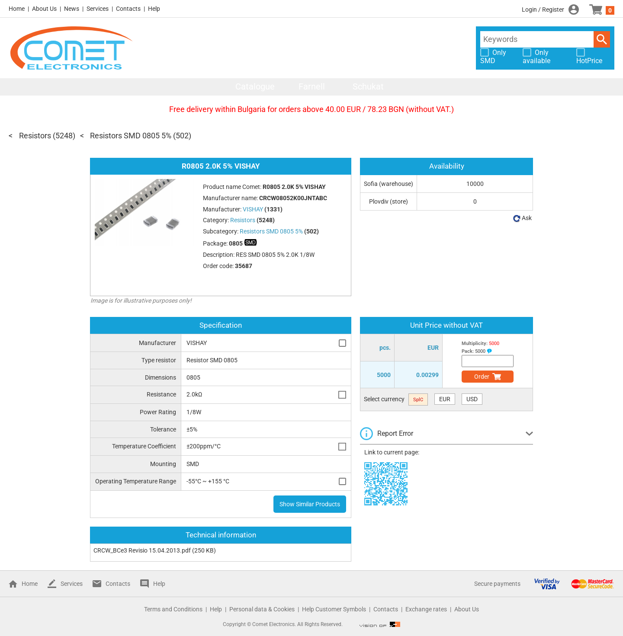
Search (602, 39)
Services (98, 8)
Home (17, 8)
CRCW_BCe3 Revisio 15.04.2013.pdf (142, 550)
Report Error (395, 433)
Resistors (35, 135)
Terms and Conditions (173, 609)
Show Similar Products (309, 504)
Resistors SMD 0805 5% (130, 135)
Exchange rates (426, 609)
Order (481, 376)
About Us (44, 8)
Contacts (128, 8)
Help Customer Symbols (334, 609)
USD (472, 399)
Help (154, 8)
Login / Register (543, 9)
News (71, 8)
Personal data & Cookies (262, 609)
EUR (444, 399)
